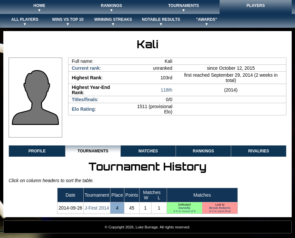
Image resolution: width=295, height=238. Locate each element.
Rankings (203, 151)
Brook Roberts (220, 208)
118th (166, 90)
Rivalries (258, 151)
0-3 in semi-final (220, 211)
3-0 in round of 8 (184, 211)
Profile (37, 151)
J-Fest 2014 (97, 208)
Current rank (86, 68)
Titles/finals (84, 99)
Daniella (184, 208)
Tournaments (92, 151)
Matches (148, 151)
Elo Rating (83, 109)
